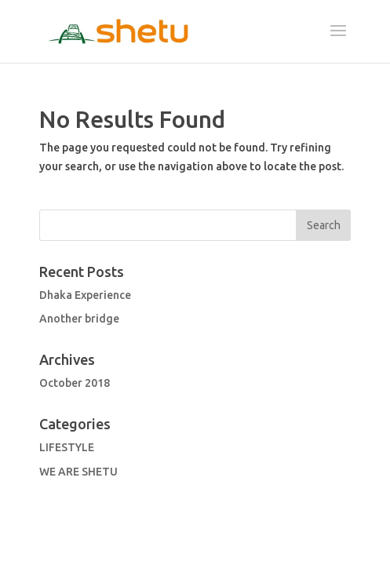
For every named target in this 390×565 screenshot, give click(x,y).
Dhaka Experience (85, 295)
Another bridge (79, 318)
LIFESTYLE (66, 447)
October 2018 (74, 383)
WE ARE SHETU (78, 471)
